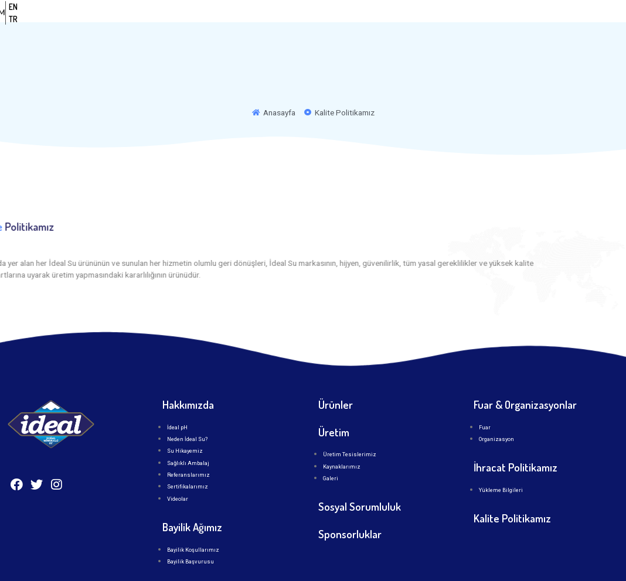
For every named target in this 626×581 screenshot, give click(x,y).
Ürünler (363, 24)
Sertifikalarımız (187, 456)
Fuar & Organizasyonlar (525, 374)
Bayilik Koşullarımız (193, 519)
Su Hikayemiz (185, 421)
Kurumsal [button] (299, 24)
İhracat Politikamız (515, 436)
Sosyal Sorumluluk (359, 476)
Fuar (485, 397)
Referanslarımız (188, 445)
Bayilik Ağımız (192, 496)
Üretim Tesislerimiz (349, 424)
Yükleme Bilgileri (501, 459)
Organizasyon (496, 408)
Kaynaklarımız (341, 436)
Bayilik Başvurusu (190, 531)
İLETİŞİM (467, 24)
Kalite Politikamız (512, 487)
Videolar (177, 468)
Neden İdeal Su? (187, 408)
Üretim (416, 24)
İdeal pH (177, 397)
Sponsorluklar (350, 503)
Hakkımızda (188, 374)
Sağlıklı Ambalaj (188, 432)
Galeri (330, 448)
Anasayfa (233, 24)
